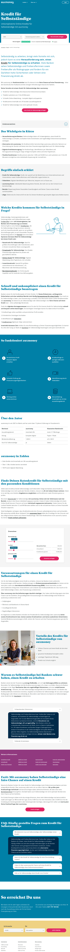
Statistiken (37, 944)
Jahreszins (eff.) (12, 553)
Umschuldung (56, 762)
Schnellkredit (4, 762)
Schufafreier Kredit (5, 759)
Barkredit (3, 948)
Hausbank (17, 696)
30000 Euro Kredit (22, 762)
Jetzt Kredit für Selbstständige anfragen (35, 110)
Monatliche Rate (41, 546)
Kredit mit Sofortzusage (41, 762)
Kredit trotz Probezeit (6, 764)
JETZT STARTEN (56, 930)
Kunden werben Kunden (40, 950)
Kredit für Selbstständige (59, 759)
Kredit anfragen (35, 809)
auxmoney (3, 47)
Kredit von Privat (21, 950)
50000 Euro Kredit (22, 764)
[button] (66, 124)
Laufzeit (10, 545)
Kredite (24, 2)
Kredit (7, 47)
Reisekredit (20, 944)
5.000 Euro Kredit (4, 944)
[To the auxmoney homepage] (7, 3)
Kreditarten (25, 226)
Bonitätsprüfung (6, 792)
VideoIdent (17, 319)
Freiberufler (5, 221)
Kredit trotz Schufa (22, 948)
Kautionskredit (39, 759)
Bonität (19, 235)
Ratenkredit (12, 499)
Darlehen (25, 328)
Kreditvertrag (7, 322)
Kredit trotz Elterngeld (41, 764)
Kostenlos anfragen (49, 558)
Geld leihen (55, 764)
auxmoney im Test (21, 946)
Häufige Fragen (38, 948)
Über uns (33, 2)
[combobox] (35, 37)
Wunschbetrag (12, 536)
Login (65, 2)
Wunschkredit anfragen (57, 36)
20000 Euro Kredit (22, 759)
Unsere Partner (38, 946)
